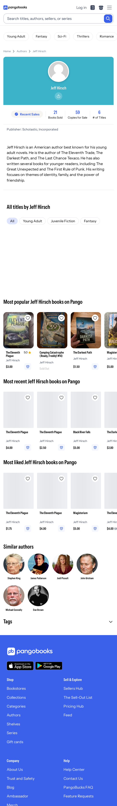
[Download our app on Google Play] (48, 666)
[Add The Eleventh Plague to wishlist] (27, 318)
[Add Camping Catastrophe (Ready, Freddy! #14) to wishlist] (61, 318)
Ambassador (17, 796)
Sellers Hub (73, 688)
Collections (16, 697)
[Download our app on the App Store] (20, 665)
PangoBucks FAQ (78, 787)
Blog (10, 787)
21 (55, 112)
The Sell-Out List (78, 697)
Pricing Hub (74, 706)
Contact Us (73, 778)
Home (7, 51)
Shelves (13, 724)
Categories (16, 706)
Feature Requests (78, 796)
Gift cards (15, 742)
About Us (15, 769)
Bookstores (16, 688)
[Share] (58, 96)
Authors (22, 51)
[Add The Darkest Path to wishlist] (95, 318)
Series (12, 733)
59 (78, 112)
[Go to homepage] (15, 7)
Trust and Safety (21, 778)
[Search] (108, 18)
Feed (68, 715)
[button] (58, 622)
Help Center (74, 769)
